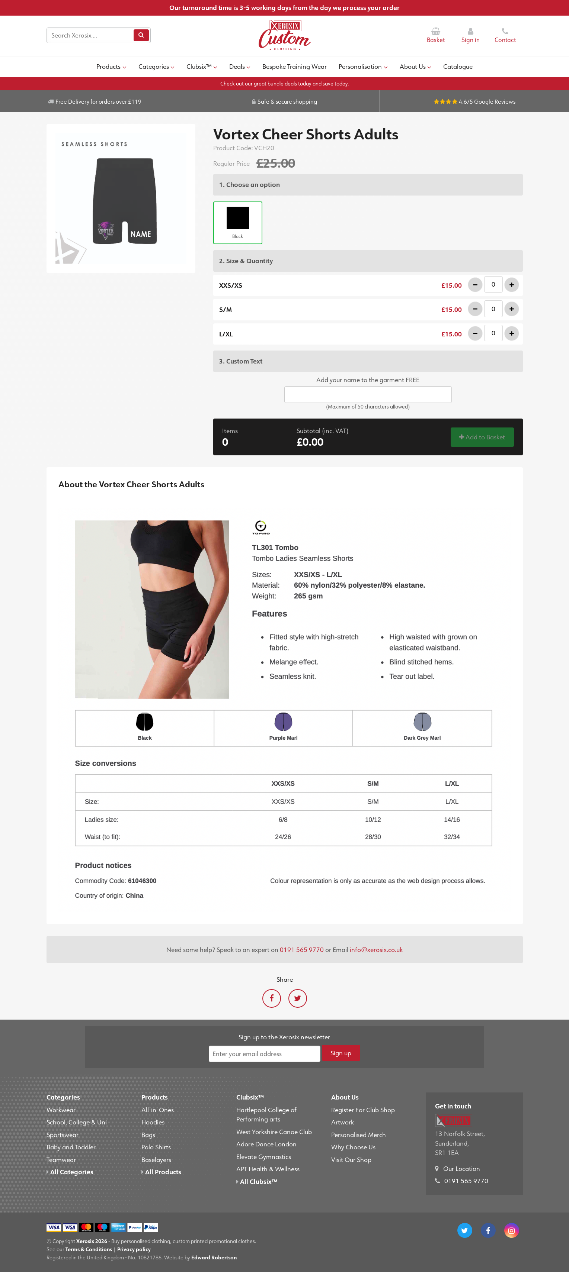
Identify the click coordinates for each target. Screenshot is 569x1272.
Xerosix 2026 (91, 1240)
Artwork (342, 1122)
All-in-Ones (157, 1109)
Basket (436, 35)
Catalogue (458, 66)
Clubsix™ (201, 66)
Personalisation (363, 66)
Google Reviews (494, 101)
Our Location (461, 1168)
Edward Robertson (214, 1257)
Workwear (61, 1109)
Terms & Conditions (88, 1249)
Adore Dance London (266, 1144)
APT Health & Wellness (268, 1169)
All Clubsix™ (256, 1181)
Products (111, 66)
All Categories (70, 1172)
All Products (161, 1172)
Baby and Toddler (71, 1147)
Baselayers (156, 1159)
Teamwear (61, 1159)
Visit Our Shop (351, 1159)
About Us (415, 66)
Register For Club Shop (363, 1109)
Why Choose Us (353, 1147)
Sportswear (63, 1134)
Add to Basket (482, 437)
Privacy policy (134, 1249)
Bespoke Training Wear (294, 66)
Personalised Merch (358, 1134)
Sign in (470, 35)
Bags (148, 1134)
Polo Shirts (156, 1147)
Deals (239, 66)
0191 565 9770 (302, 949)
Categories (156, 66)
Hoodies (152, 1122)
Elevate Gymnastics (263, 1156)
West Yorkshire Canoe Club (274, 1131)
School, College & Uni (77, 1122)
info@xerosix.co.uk (376, 949)
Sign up (340, 1053)
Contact (505, 35)
